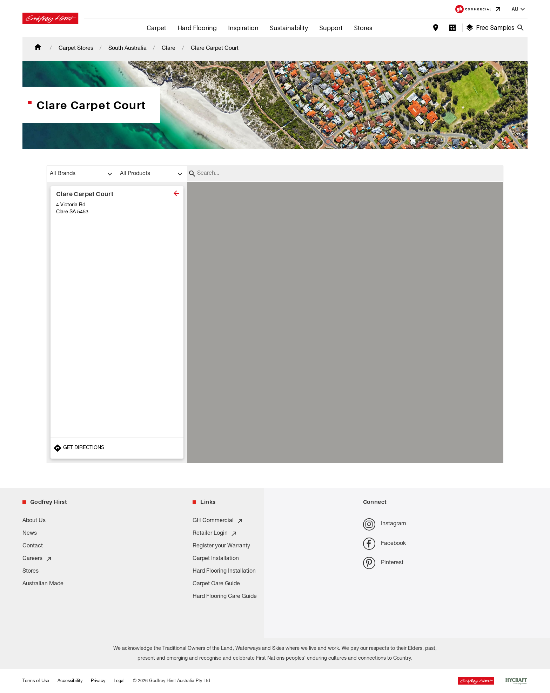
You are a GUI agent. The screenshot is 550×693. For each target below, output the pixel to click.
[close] (176, 193)
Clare (168, 49)
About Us (34, 521)
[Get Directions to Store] (117, 448)
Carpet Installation (216, 559)
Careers (37, 558)
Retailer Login (215, 533)
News (29, 534)
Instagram (384, 524)
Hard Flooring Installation (224, 571)
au (519, 9)
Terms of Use (35, 681)
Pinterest (383, 563)
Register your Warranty (221, 546)
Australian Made (42, 584)
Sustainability (289, 28)
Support (331, 28)
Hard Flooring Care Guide (225, 597)
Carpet (156, 28)
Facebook (384, 544)
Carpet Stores (76, 49)
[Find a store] (436, 28)
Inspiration (243, 28)
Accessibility (70, 681)
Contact (32, 546)
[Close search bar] (520, 28)
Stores (363, 28)
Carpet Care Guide (216, 584)
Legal (119, 681)
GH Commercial (218, 521)
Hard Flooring (197, 28)
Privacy (98, 681)
